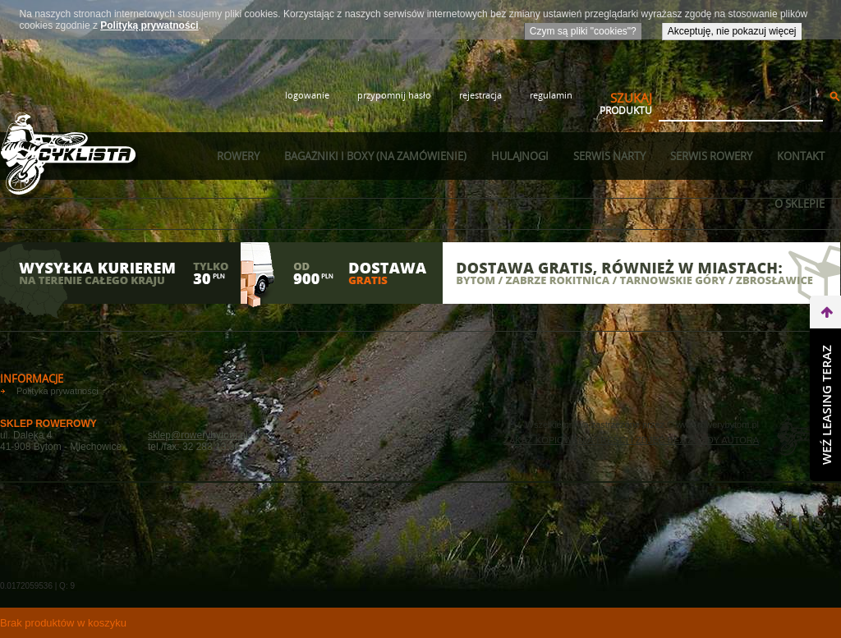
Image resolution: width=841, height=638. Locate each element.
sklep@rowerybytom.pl (198, 435)
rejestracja (480, 95)
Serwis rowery (711, 156)
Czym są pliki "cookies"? (583, 31)
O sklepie (799, 203)
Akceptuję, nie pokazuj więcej (732, 31)
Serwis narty (609, 156)
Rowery (238, 156)
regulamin (551, 95)
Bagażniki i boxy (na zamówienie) (375, 156)
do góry (826, 376)
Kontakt (801, 156)
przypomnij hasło (394, 95)
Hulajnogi (520, 156)
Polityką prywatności (149, 25)
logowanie (307, 95)
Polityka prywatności (57, 391)
